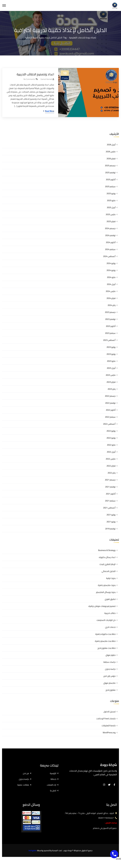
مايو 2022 (111, 445)
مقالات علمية (23, 785)
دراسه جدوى (110, 669)
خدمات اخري (110, 627)
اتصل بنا (53, 791)
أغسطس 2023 (109, 340)
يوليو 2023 (111, 347)
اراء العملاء (51, 785)
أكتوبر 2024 (111, 242)
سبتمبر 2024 (110, 249)
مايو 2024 (111, 277)
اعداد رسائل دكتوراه (107, 557)
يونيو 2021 (111, 522)
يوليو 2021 (111, 515)
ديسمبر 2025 (110, 165)
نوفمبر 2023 (110, 319)
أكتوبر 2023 (111, 326)
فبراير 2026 (111, 158)
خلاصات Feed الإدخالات (106, 719)
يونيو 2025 (111, 193)
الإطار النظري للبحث (107, 564)
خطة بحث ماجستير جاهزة (105, 641)
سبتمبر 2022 (110, 417)
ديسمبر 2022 (110, 396)
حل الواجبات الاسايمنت (106, 620)
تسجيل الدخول (110, 712)
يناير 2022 (112, 473)
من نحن (26, 773)
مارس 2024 (111, 291)
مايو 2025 (111, 200)
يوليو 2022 (111, 431)
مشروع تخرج (111, 690)
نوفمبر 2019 (110, 529)
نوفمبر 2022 (110, 403)
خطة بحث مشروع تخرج (107, 648)
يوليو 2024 (111, 263)
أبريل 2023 (111, 368)
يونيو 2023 (111, 354)
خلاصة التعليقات (109, 725)
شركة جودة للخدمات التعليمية (82, 37)
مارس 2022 (111, 459)
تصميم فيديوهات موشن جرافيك (102, 606)
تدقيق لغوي (110, 599)
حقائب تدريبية (110, 613)
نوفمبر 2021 (110, 487)
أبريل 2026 (111, 145)
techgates (33, 850)
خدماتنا (53, 779)
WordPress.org (109, 732)
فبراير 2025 (111, 221)
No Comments (29, 79)
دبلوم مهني (110, 655)
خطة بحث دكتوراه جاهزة (105, 634)
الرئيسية (53, 773)
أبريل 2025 (111, 207)
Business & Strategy (107, 550)
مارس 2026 (111, 151)
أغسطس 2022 (109, 424)
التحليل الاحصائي (108, 571)
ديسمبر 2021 (110, 480)
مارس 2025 (111, 214)
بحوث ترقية (111, 578)
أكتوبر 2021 (111, 494)
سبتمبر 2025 (110, 186)
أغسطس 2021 (109, 508)
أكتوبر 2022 (111, 410)
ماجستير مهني (109, 683)
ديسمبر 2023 (110, 312)
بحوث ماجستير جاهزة (107, 585)
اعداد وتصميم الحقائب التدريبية (35, 74)
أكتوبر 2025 (111, 179)
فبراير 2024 (111, 298)
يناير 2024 (112, 305)
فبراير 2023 (111, 382)
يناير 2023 (112, 389)
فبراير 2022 (111, 466)
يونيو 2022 (111, 438)
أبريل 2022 (111, 452)
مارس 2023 (111, 375)
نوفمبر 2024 (110, 235)
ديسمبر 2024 (110, 228)
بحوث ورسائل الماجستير (106, 592)
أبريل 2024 (111, 284)
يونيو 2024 (111, 270)
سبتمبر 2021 (110, 501)
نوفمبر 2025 (110, 172)
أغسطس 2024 (109, 256)
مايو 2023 (111, 361)
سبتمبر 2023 (110, 333)
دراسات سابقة (109, 662)
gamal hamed (46, 79)
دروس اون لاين (109, 676)
